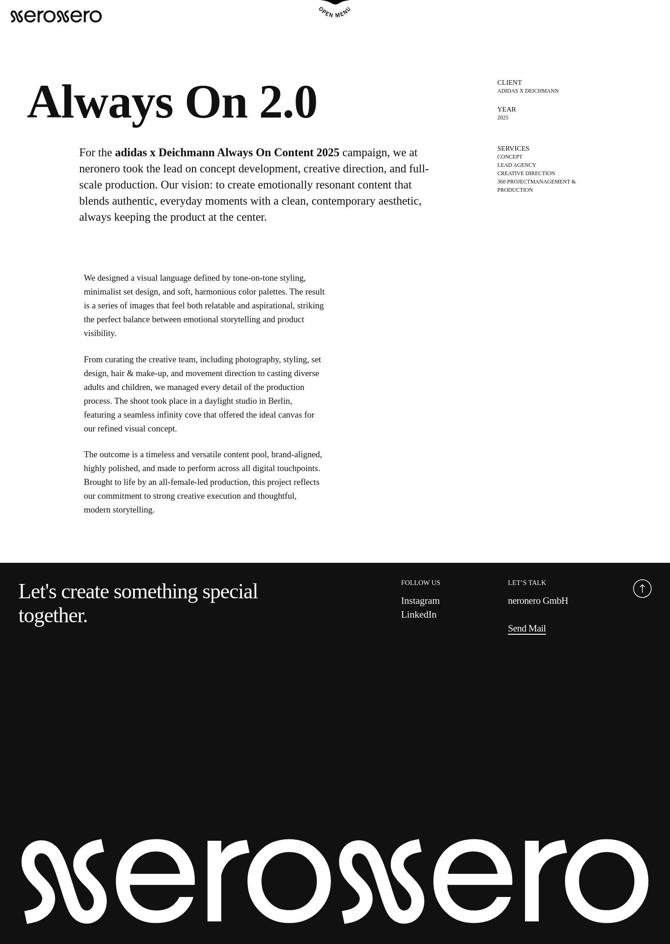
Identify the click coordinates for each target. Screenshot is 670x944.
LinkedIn (419, 614)
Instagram (420, 600)
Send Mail (527, 628)
